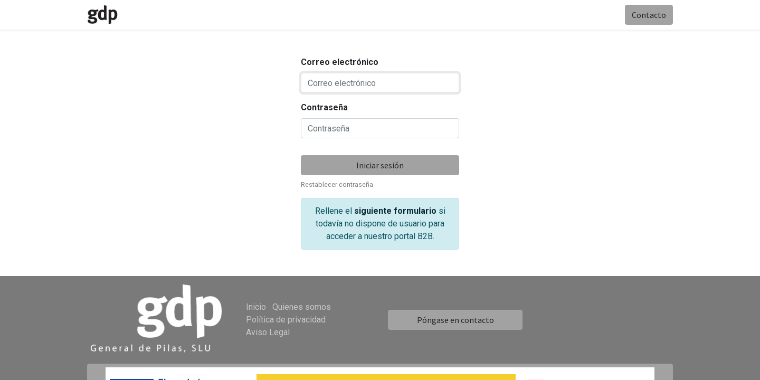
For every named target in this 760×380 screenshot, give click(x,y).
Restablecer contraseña (337, 184)
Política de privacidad (286, 320)
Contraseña (324, 107)
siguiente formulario (395, 211)
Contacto (649, 15)
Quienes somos (301, 307)
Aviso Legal (268, 332)
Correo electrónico (339, 62)
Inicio (256, 307)
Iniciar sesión (380, 165)
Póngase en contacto (455, 320)
